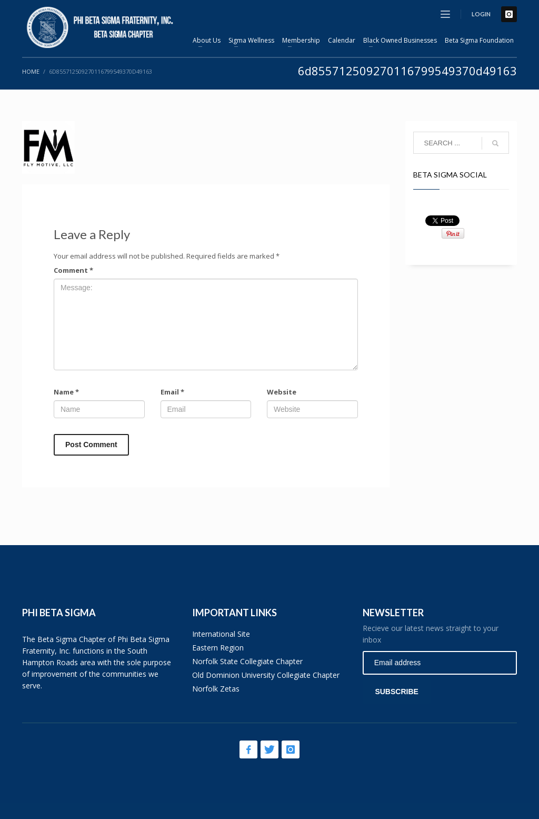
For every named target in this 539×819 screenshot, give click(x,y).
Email (172, 392)
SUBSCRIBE (396, 691)
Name (66, 392)
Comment (73, 270)
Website (281, 392)
